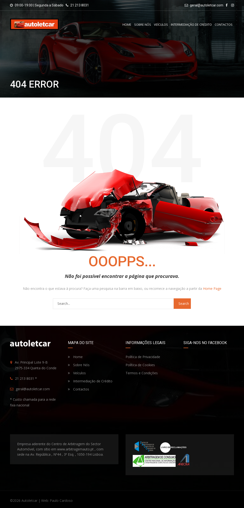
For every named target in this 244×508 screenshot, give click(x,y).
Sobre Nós (142, 24)
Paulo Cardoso (61, 500)
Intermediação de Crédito (191, 24)
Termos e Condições (142, 373)
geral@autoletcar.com (206, 5)
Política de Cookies (140, 365)
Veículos (161, 24)
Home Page (212, 288)
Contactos (224, 24)
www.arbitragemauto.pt (75, 449)
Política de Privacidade (143, 357)
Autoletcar (29, 500)
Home (126, 24)
